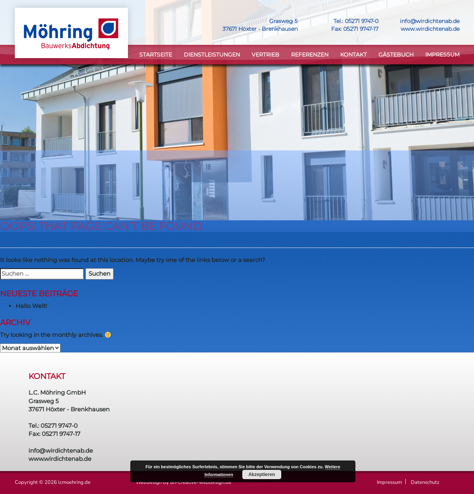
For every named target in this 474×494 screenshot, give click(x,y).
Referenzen (309, 54)
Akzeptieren (262, 474)
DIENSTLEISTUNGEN (212, 54)
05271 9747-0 (361, 21)
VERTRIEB (265, 54)
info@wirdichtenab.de (430, 21)
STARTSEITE (155, 54)
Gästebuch (396, 54)
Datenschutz (425, 482)
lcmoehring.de (74, 482)
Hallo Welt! (31, 306)
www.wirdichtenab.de (430, 28)
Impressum (442, 54)
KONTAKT (353, 54)
